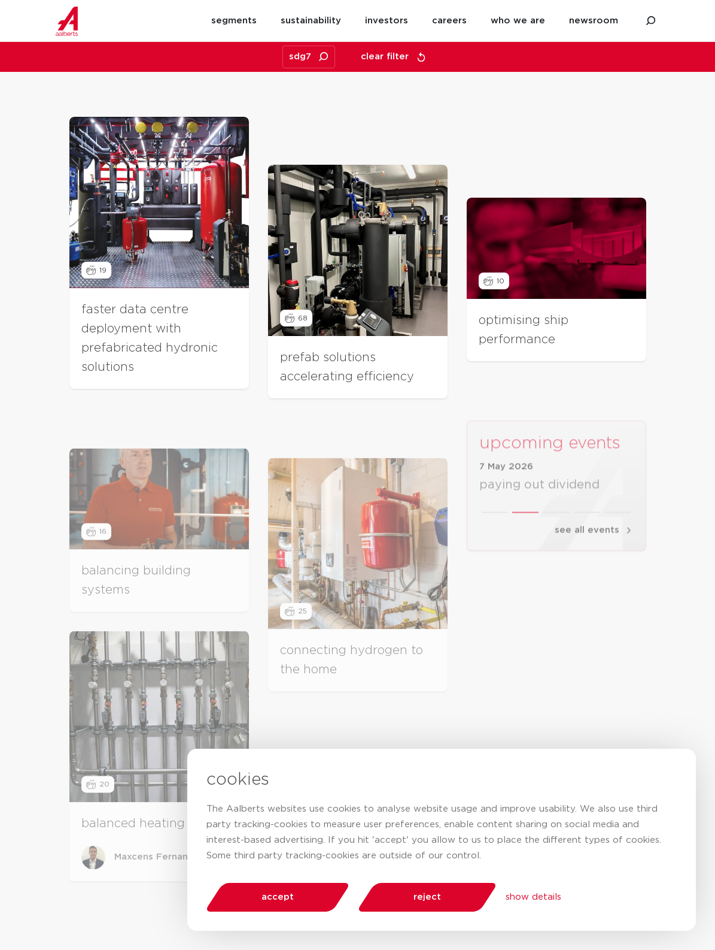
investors (386, 20)
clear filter (393, 57)
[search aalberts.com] (651, 21)
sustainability (311, 20)
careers (449, 20)
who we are (518, 20)
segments (234, 20)
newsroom (593, 20)
